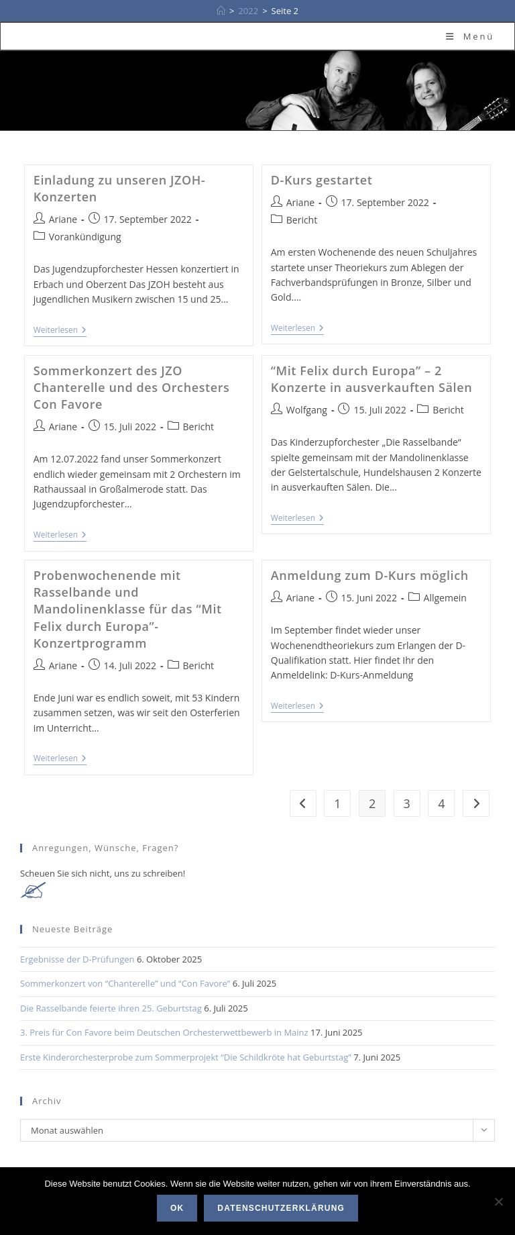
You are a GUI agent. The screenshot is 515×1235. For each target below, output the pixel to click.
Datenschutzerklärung (281, 1208)
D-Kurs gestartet (322, 180)
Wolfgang (306, 409)
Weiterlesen (60, 331)
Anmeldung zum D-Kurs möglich (370, 575)
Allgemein (445, 597)
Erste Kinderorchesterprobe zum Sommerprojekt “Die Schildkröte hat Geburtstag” (185, 1057)
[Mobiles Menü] (470, 36)
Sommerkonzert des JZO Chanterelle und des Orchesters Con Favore (132, 387)
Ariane (63, 219)
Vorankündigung (85, 236)
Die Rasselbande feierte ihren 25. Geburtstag (111, 1008)
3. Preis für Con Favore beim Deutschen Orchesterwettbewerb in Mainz (164, 1032)
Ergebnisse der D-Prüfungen (77, 959)
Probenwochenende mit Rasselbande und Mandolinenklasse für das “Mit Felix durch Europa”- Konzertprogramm (128, 609)
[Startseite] (221, 11)
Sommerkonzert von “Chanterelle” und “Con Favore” (125, 983)
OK (177, 1208)
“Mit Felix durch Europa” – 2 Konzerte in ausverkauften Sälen (371, 378)
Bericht (301, 219)
